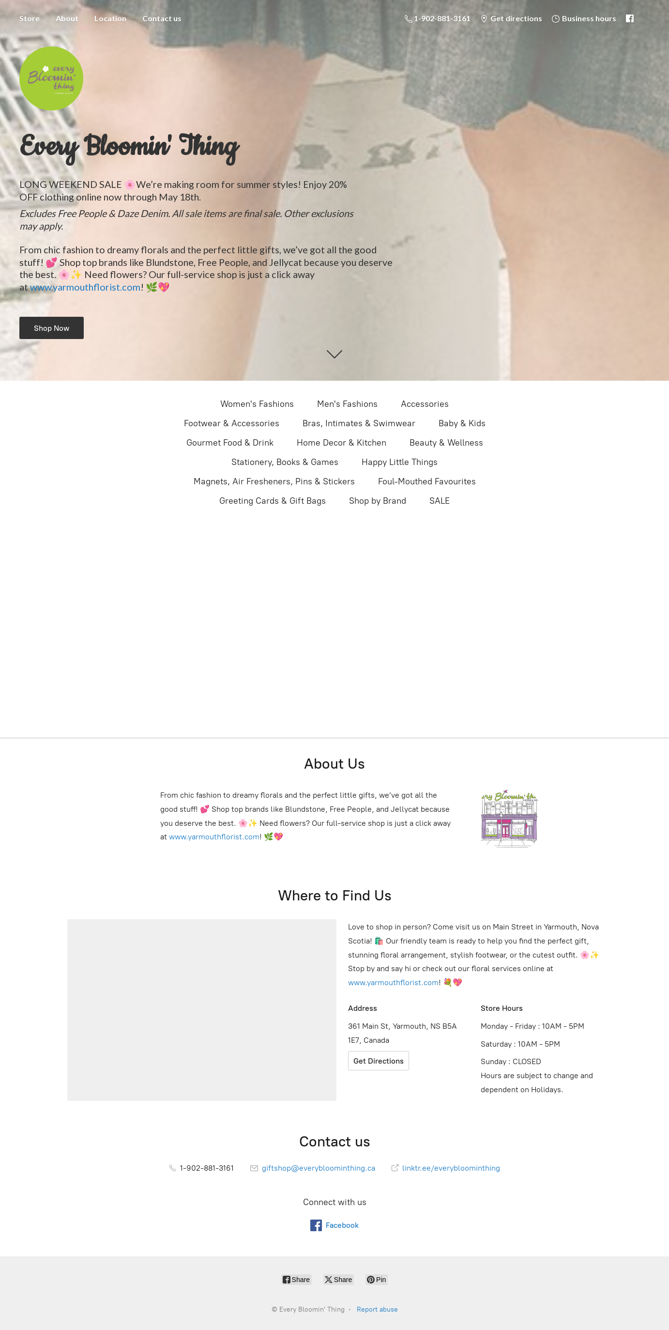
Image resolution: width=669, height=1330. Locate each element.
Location (110, 18)
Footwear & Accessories (231, 423)
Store (29, 18)
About (67, 18)
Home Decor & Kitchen (341, 442)
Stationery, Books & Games (284, 462)
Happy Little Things (400, 462)
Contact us (162, 18)
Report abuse (377, 1309)
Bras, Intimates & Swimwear (359, 423)
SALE (439, 500)
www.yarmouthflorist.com (85, 287)
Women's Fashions (257, 404)
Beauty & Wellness (446, 442)
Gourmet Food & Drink (230, 442)
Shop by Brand (377, 500)
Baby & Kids (462, 423)
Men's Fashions (347, 404)
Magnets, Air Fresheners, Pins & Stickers (274, 481)
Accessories (425, 404)
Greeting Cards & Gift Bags (272, 500)
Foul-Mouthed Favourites (427, 481)
